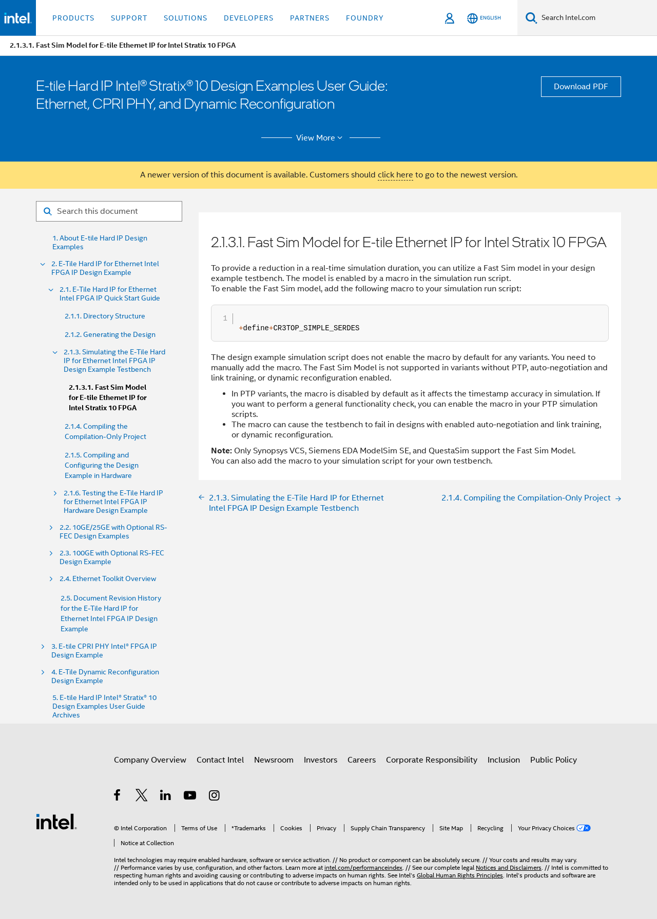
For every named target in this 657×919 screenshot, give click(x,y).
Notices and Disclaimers (509, 867)
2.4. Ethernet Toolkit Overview (108, 578)
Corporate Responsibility (431, 760)
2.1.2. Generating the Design (110, 334)
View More (321, 138)
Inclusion (504, 760)
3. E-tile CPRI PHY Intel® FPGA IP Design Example (104, 651)
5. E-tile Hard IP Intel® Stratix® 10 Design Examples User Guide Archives (104, 706)
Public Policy (553, 760)
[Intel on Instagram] (215, 797)
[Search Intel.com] (597, 18)
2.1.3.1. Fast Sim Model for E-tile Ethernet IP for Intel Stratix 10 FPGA (107, 398)
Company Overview (150, 760)
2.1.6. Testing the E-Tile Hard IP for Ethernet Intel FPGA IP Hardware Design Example (113, 502)
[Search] (531, 17)
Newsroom (274, 760)
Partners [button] (310, 18)
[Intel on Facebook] (118, 797)
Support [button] (129, 18)
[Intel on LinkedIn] (166, 797)
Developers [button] (249, 18)
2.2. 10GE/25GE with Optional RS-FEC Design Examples (113, 532)
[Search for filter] (109, 211)
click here (395, 175)
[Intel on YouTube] (191, 797)
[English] (484, 18)
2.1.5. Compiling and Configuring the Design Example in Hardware (102, 465)
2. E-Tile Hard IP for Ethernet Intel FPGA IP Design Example (105, 268)
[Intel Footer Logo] (56, 821)
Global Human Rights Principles (460, 875)
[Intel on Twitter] (142, 797)
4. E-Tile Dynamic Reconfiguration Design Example (105, 676)
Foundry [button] (365, 18)
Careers (361, 760)
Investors (320, 760)
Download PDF (581, 87)
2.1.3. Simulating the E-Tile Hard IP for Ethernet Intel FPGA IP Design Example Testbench (114, 361)
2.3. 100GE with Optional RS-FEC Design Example (112, 557)
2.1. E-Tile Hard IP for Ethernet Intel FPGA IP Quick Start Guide (110, 294)
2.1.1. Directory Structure (105, 316)
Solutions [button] (185, 18)
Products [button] (73, 18)
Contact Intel (220, 760)
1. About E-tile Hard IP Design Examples (99, 242)
